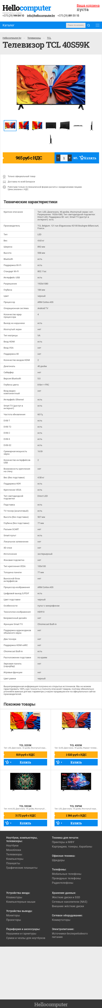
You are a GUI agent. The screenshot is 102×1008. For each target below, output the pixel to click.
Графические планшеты (21, 867)
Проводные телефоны (66, 878)
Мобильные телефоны (66, 874)
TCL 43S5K (76, 745)
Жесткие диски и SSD (66, 897)
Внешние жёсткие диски (68, 906)
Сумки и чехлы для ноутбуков (25, 938)
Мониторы (13, 915)
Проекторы (13, 920)
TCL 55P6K (76, 806)
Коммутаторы (61, 920)
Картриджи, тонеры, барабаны (72, 846)
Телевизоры (14, 854)
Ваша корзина (88, 5)
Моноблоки (13, 850)
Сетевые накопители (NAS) (69, 901)
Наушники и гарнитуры (21, 933)
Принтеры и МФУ (63, 842)
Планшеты (13, 863)
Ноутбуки (12, 845)
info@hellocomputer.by (41, 15)
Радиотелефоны (62, 882)
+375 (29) (13, 15)
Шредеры (58, 860)
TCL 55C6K (25, 806)
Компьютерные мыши (20, 901)
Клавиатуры (14, 897)
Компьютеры (14, 858)
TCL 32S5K (25, 745)
